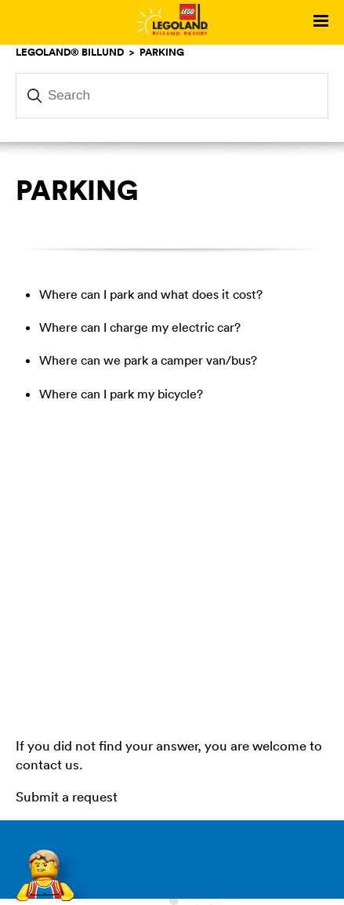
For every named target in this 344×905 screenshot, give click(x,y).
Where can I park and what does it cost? (151, 294)
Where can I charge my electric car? (140, 327)
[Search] (172, 95)
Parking (161, 51)
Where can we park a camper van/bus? (148, 360)
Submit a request (67, 796)
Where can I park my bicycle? (121, 394)
